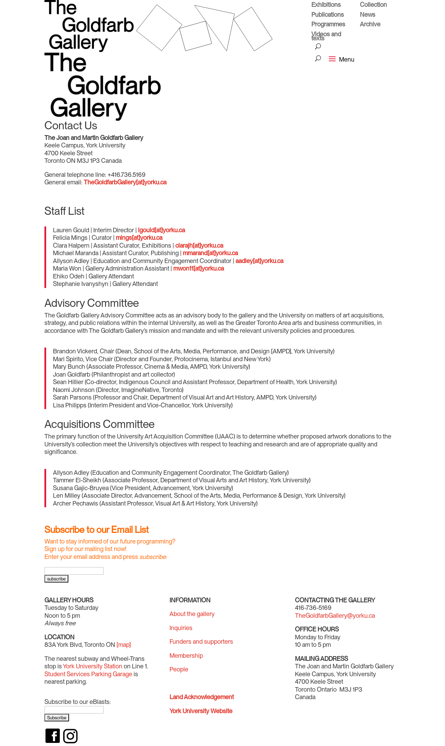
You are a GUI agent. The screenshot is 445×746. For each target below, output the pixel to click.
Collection (373, 5)
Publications (327, 15)
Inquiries (181, 627)
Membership (186, 655)
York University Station (92, 666)
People (179, 669)
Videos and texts (326, 37)
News (367, 15)
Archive (370, 25)
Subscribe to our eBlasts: (77, 701)
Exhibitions (326, 5)
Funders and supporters (201, 641)
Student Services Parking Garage (88, 674)
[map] (124, 644)
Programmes (328, 25)
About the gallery (192, 613)
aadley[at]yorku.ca (259, 260)
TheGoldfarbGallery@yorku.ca (335, 615)
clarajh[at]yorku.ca (199, 245)
